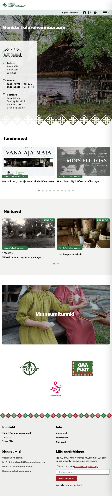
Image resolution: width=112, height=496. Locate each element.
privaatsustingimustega (86, 466)
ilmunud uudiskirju (74, 485)
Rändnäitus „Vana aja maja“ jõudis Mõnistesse (28, 181)
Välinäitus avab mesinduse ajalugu (21, 257)
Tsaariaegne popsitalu (69, 254)
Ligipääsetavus (70, 12)
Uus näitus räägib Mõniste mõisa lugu (78, 181)
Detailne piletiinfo (16, 107)
